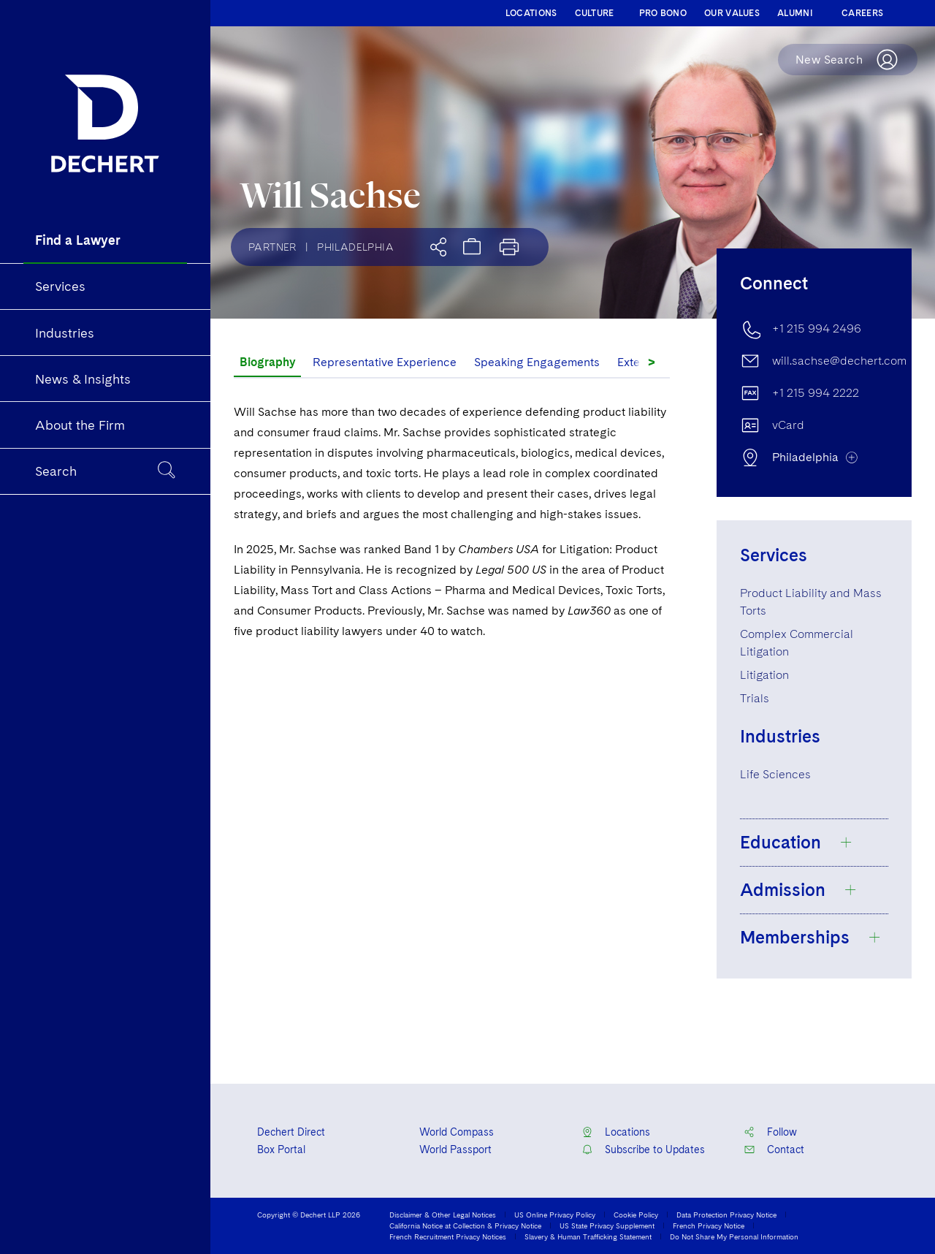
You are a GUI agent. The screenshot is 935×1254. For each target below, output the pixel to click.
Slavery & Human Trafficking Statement (588, 1236)
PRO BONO (663, 13)
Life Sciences (775, 774)
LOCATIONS (531, 13)
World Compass (456, 1132)
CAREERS (862, 13)
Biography (267, 362)
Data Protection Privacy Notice (726, 1214)
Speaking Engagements (537, 362)
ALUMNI (795, 13)
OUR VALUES (732, 13)
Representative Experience (385, 362)
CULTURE (594, 13)
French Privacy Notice (708, 1225)
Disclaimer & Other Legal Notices (442, 1214)
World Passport (455, 1149)
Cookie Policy (636, 1214)
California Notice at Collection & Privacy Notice (465, 1225)
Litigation (764, 675)
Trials (754, 698)
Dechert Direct (291, 1132)
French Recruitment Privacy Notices (447, 1236)
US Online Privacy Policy (554, 1214)
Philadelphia (355, 247)
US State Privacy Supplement (607, 1225)
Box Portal (281, 1149)
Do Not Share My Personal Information (734, 1236)
